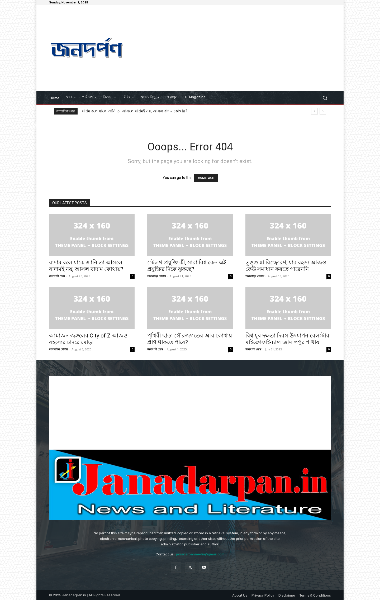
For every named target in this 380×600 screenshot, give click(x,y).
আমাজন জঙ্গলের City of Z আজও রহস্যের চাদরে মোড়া (88, 338)
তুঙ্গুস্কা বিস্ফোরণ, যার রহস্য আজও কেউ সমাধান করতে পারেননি (285, 265)
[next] (323, 111)
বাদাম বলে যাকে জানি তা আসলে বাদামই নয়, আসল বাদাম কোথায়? (134, 111)
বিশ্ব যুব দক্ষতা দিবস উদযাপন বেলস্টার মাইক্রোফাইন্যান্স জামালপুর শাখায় (287, 338)
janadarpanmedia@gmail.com (200, 554)
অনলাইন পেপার (156, 276)
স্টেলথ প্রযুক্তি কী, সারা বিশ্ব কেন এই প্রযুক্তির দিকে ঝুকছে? (186, 265)
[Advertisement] (234, 48)
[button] (325, 98)
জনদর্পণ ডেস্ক (57, 276)
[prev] (314, 111)
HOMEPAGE (206, 178)
